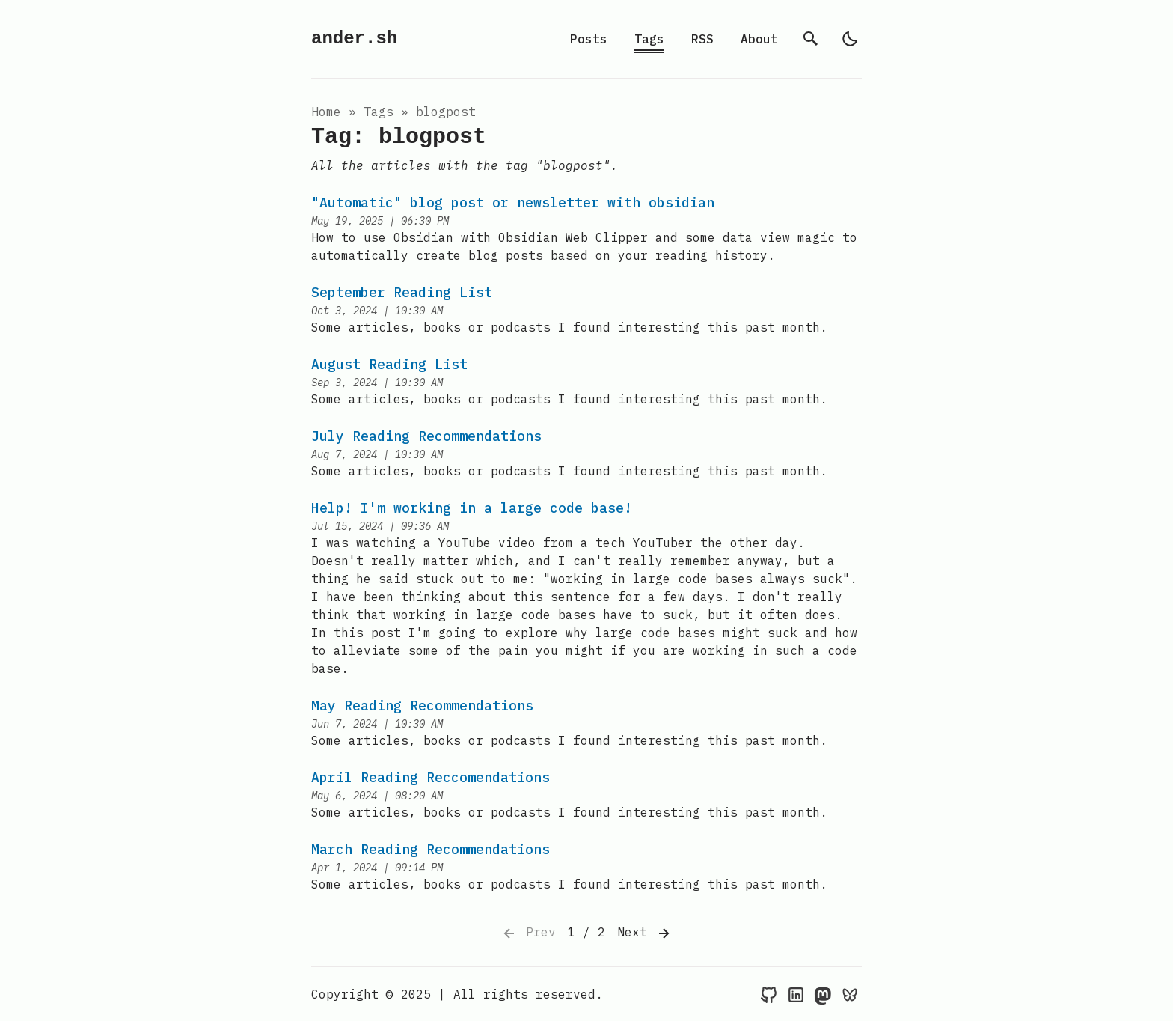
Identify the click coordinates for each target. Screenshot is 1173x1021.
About (759, 38)
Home (326, 111)
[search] (811, 39)
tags (378, 111)
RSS (702, 38)
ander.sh (354, 38)
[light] (850, 39)
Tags (649, 38)
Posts (588, 38)
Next (645, 933)
